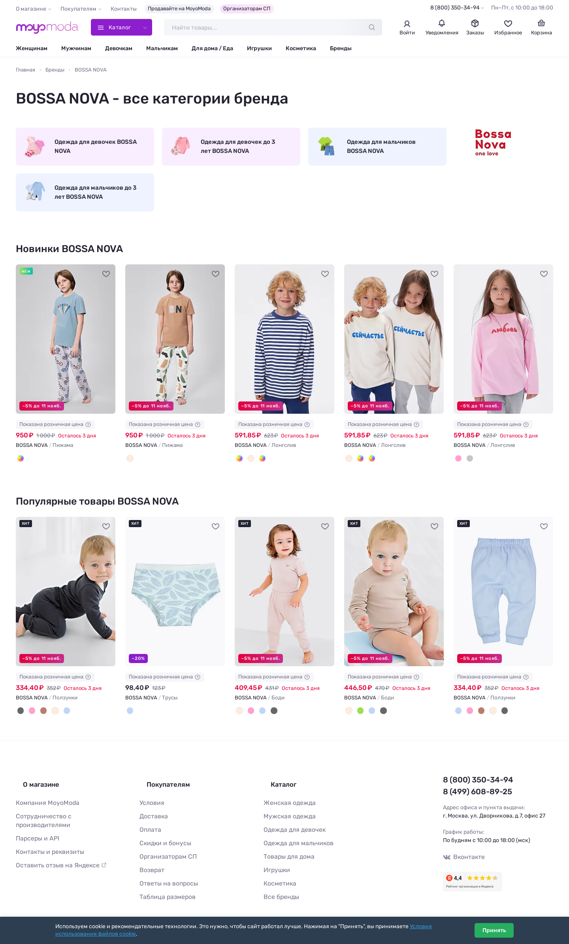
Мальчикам (162, 50)
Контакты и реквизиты (46, 838)
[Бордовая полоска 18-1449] (258, 466)
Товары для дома (286, 851)
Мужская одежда (286, 813)
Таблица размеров (164, 888)
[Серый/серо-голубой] (19, 466)
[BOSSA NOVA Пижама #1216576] (65, 348)
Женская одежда (287, 801)
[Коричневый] (39, 717)
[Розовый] (457, 466)
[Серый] (467, 466)
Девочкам (118, 50)
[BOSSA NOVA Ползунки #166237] (65, 599)
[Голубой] (59, 717)
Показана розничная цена (55, 434)
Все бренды (279, 888)
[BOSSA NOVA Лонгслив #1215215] (503, 348)
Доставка (152, 813)
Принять (494, 930)
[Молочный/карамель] (129, 466)
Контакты (124, 9)
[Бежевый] (49, 717)
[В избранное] (106, 282)
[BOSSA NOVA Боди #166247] (284, 599)
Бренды (341, 50)
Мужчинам (76, 50)
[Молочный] (248, 466)
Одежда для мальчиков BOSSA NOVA (367, 150)
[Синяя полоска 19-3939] (238, 466)
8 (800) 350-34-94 (455, 7)
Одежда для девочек (291, 826)
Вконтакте (462, 859)
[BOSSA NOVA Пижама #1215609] (175, 348)
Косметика (301, 50)
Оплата (148, 826)
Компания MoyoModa (44, 801)
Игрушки (259, 50)
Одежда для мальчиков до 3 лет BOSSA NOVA (79, 200)
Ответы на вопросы (165, 876)
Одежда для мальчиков (294, 838)
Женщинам (31, 50)
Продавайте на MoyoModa (179, 8)
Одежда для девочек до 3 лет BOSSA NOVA (224, 150)
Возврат (150, 863)
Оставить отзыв (56, 851)
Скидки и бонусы (162, 838)
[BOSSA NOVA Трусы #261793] (175, 599)
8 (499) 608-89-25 (472, 795)
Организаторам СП (246, 8)
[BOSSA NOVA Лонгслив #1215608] (284, 348)
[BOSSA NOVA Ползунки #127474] (503, 599)
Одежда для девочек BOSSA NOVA (71, 150)
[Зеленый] (358, 717)
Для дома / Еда (212, 50)
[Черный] (19, 717)
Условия (150, 801)
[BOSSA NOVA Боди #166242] (394, 599)
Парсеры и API (35, 826)
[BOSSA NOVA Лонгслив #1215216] (394, 348)
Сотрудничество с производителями (65, 813)
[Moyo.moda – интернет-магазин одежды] (47, 28)
